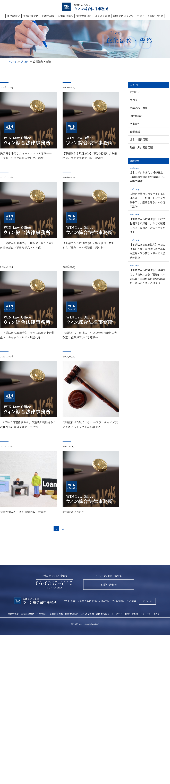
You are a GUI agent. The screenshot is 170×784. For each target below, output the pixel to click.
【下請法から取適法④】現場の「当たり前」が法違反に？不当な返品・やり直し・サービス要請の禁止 (148, 248)
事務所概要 (13, 15)
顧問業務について (123, 15)
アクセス (147, 601)
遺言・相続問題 (139, 139)
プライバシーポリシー (151, 613)
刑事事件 (135, 123)
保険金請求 (136, 116)
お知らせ (135, 92)
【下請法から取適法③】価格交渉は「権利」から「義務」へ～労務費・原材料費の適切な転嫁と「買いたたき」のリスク (148, 274)
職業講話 (135, 131)
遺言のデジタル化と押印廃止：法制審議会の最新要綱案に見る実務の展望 (148, 174)
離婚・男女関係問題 (141, 147)
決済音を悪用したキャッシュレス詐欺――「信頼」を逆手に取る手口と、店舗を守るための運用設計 (148, 197)
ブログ (140, 15)
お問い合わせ (155, 15)
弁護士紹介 (48, 15)
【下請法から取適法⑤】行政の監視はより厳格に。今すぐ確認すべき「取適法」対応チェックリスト (148, 223)
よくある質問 (102, 15)
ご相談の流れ (65, 15)
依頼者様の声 (83, 15)
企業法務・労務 (139, 108)
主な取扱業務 (30, 15)
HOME (12, 61)
